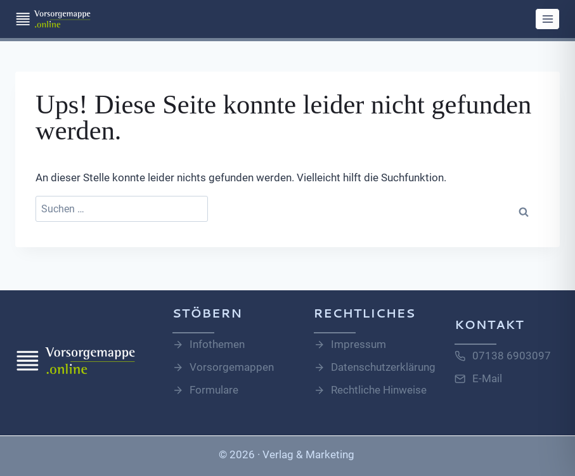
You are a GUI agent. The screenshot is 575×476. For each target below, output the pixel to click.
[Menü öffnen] (547, 18)
